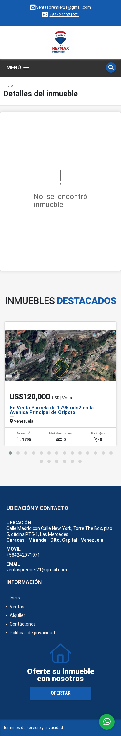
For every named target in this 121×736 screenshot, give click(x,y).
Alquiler (17, 615)
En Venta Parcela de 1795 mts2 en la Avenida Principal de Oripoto (52, 410)
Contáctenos (23, 624)
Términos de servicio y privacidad (33, 727)
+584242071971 (64, 14)
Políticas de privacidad (32, 632)
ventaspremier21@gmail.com (36, 569)
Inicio (8, 85)
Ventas (17, 606)
